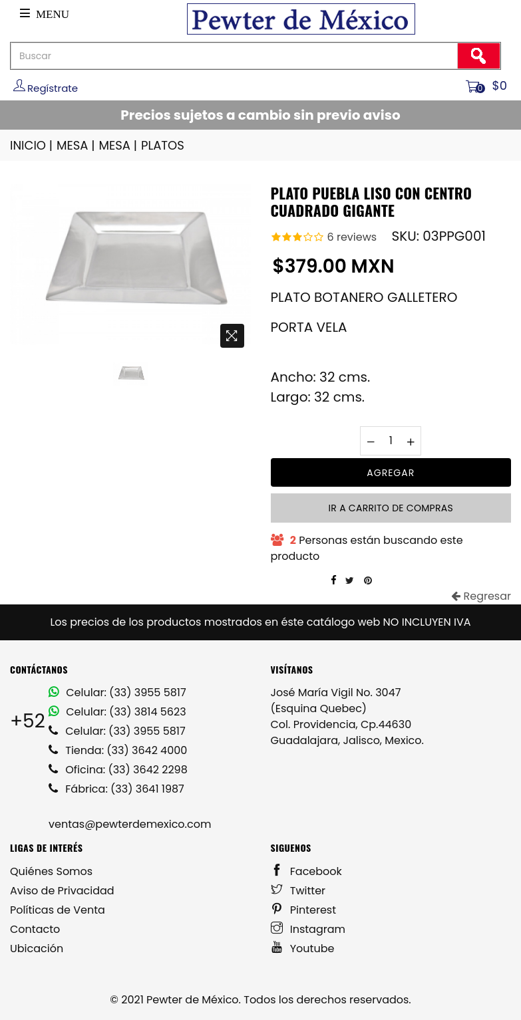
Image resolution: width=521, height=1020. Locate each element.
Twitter (298, 890)
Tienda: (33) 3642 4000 (118, 750)
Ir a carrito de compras (391, 508)
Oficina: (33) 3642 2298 (118, 769)
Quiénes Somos (51, 871)
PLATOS (162, 145)
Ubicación (36, 948)
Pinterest (304, 910)
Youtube (303, 948)
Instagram (308, 929)
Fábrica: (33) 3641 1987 (116, 789)
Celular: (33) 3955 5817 (117, 692)
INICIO (32, 145)
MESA (76, 145)
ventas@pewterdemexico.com (130, 824)
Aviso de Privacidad (62, 890)
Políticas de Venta (57, 910)
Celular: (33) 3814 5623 (117, 711)
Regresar (481, 596)
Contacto (35, 929)
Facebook (306, 871)
